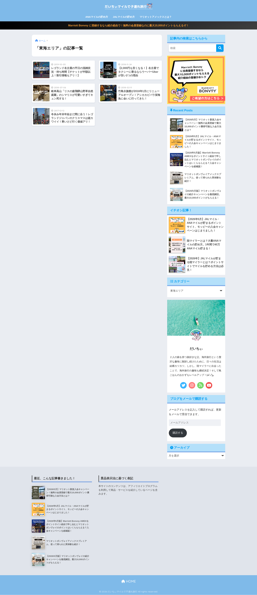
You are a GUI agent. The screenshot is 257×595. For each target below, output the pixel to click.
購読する (178, 433)
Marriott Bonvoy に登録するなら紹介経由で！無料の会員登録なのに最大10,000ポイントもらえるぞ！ (128, 25)
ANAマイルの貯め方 (96, 16)
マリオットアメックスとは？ (156, 16)
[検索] (220, 48)
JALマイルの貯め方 (124, 16)
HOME (128, 581)
